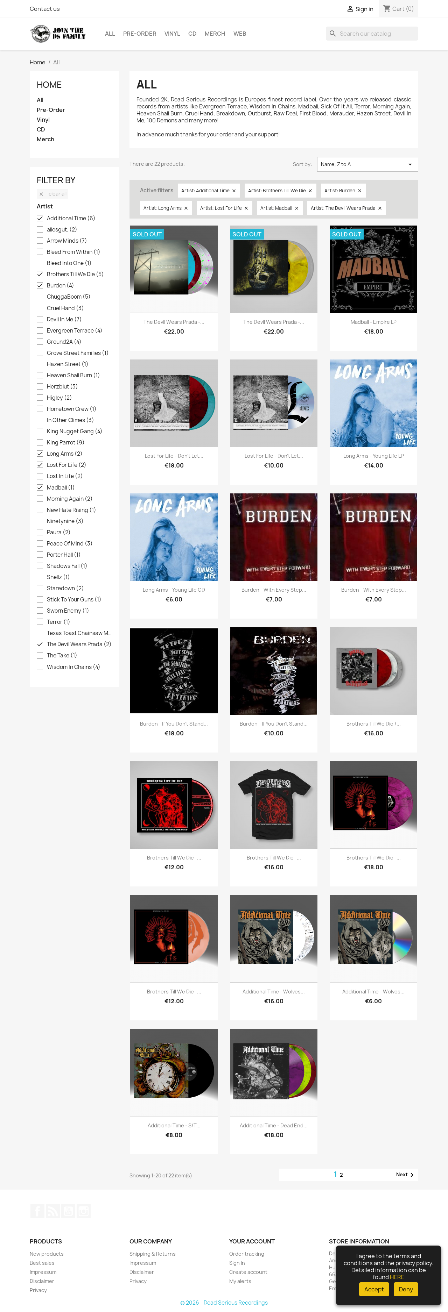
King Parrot (66, 442)
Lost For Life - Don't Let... (174, 455)
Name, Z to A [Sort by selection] (367, 164)
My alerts (240, 1281)
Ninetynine (65, 521)
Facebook (37, 1211)
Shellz (58, 577)
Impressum (43, 1272)
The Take (62, 655)
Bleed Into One (69, 263)
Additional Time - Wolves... (274, 991)
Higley (59, 397)
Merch (215, 33)
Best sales (42, 1263)
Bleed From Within (73, 252)
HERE (397, 1277)
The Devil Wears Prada (79, 644)
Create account (248, 1272)
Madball (61, 487)
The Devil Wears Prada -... (174, 322)
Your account (252, 1241)
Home (49, 85)
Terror (58, 622)
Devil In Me (64, 319)
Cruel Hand (65, 308)
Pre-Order (139, 33)
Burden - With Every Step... (273, 589)
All (110, 33)
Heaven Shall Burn (73, 375)
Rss (53, 1211)
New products (47, 1253)
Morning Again (70, 498)
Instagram (84, 1211)
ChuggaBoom (69, 296)
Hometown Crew (72, 409)
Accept (374, 1289)
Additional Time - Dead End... (274, 1125)
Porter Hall (64, 554)
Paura (59, 532)
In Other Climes (70, 420)
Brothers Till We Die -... (174, 857)
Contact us (45, 9)
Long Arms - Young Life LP (373, 455)
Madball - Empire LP (374, 322)
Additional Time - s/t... (174, 1125)
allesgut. (62, 229)
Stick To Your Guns (74, 599)
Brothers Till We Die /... (373, 723)
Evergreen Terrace (75, 330)
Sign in (237, 1263)
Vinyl (172, 33)
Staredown (65, 588)
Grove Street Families (78, 353)
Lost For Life (66, 465)
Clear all (52, 193)
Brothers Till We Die (75, 274)
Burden (60, 285)
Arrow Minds (67, 240)
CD (192, 33)
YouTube (68, 1211)
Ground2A (64, 341)
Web (239, 33)
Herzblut (62, 386)
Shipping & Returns (153, 1253)
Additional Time (71, 218)
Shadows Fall (67, 566)
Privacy (38, 1290)
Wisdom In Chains (73, 667)
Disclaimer (42, 1281)
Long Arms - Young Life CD (174, 589)
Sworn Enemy (68, 610)
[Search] (372, 34)
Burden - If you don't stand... (174, 723)
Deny (406, 1289)
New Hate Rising (71, 510)
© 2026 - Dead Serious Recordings (224, 1302)
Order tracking (246, 1253)
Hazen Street (68, 364)
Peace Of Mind (70, 543)
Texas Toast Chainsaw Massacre (79, 633)
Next (406, 1175)
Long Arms (65, 453)
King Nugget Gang (75, 431)
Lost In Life (65, 476)
